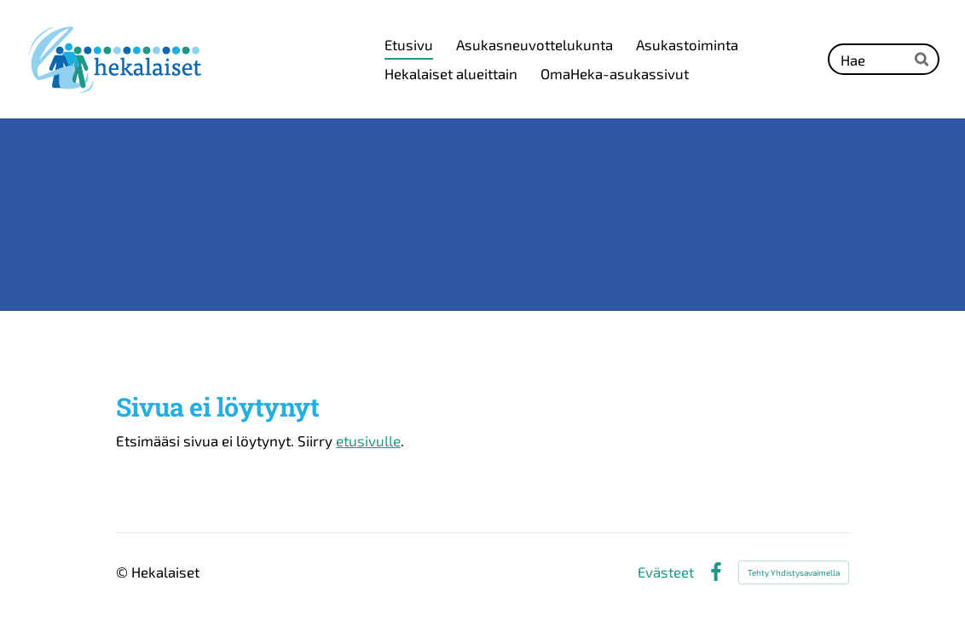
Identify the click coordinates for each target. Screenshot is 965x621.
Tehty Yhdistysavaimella (794, 572)
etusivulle (368, 440)
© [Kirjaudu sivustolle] (123, 571)
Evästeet (666, 572)
